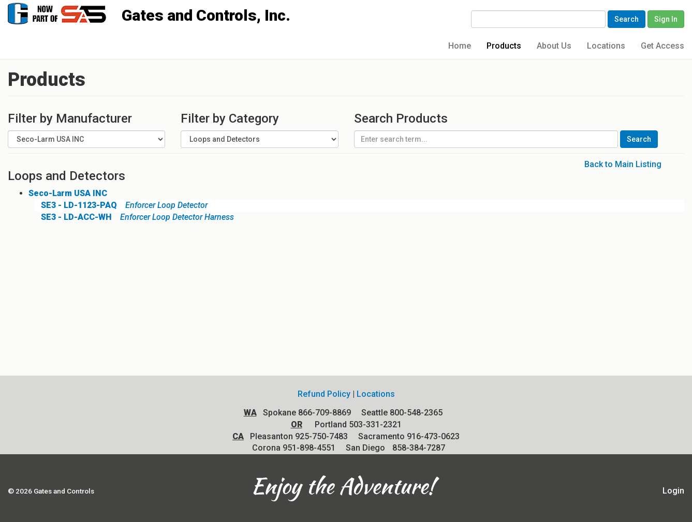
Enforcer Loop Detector (121, 205)
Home (459, 46)
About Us (554, 46)
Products (504, 46)
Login (673, 491)
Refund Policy (324, 394)
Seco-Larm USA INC (67, 193)
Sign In (666, 19)
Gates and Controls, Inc (66, 12)
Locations (606, 46)
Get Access (662, 46)
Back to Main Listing (622, 164)
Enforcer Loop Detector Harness (134, 217)
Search (626, 19)
